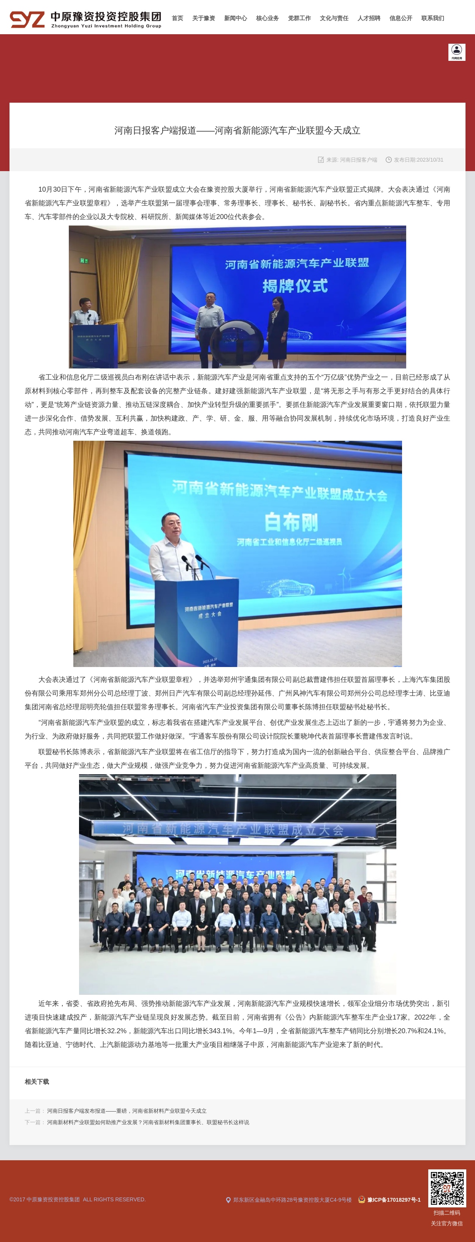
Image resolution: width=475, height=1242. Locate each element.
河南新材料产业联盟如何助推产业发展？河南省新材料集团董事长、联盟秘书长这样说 (148, 1122)
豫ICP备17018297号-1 (394, 1200)
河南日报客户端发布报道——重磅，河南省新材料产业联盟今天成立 (127, 1111)
